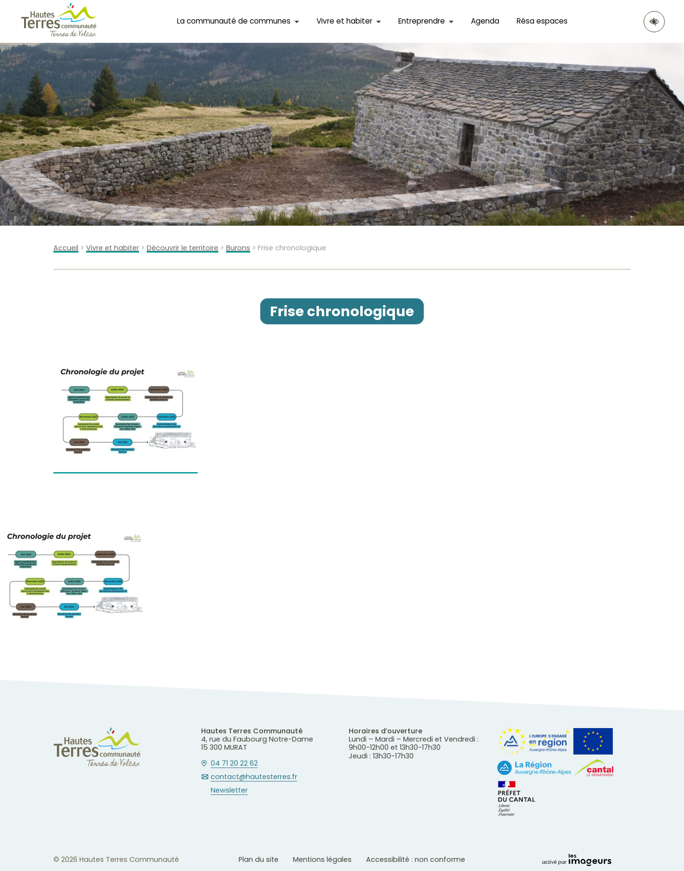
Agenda (485, 21)
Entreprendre (421, 21)
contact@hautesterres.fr (254, 777)
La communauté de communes (234, 21)
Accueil (65, 248)
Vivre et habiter (344, 21)
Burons (238, 248)
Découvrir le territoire (182, 248)
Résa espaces (542, 21)
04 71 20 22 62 (234, 763)
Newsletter (229, 790)
